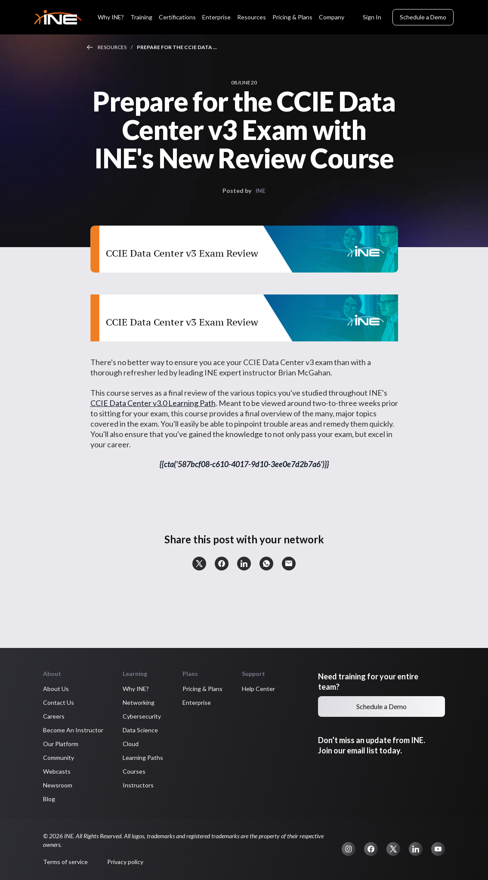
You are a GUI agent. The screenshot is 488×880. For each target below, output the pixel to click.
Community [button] (58, 757)
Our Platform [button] (60, 743)
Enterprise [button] (196, 702)
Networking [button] (138, 702)
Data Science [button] (140, 730)
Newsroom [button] (57, 785)
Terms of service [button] (65, 861)
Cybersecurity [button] (142, 716)
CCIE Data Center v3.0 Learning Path (153, 403)
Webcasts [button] (57, 771)
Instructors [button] (138, 785)
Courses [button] (134, 771)
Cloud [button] (131, 743)
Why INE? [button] (136, 688)
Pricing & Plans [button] (202, 688)
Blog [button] (49, 799)
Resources (112, 47)
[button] (199, 563)
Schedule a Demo (423, 17)
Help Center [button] (258, 688)
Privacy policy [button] (125, 861)
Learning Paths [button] (143, 757)
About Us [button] (56, 688)
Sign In (372, 17)
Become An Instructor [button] (73, 730)
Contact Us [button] (58, 702)
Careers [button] (54, 716)
